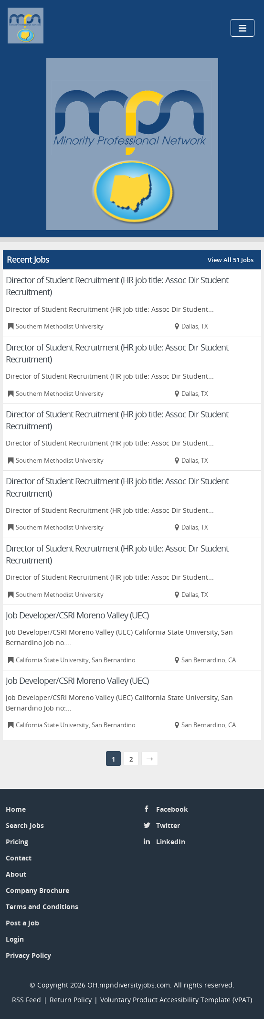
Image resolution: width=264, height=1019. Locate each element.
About (16, 874)
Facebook (172, 809)
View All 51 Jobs (230, 259)
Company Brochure (37, 890)
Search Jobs (25, 825)
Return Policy (71, 999)
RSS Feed (26, 999)
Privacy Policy (29, 955)
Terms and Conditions (42, 906)
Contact (19, 857)
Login (15, 939)
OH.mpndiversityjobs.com (128, 984)
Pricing (17, 841)
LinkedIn (170, 841)
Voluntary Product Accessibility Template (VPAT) (176, 999)
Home (16, 809)
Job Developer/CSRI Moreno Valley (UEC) (77, 615)
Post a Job (22, 922)
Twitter (168, 825)
